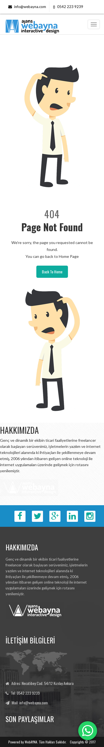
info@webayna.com (30, 6)
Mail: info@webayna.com (30, 702)
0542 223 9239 (70, 6)
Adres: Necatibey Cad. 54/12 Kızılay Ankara (42, 683)
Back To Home (52, 271)
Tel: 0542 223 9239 (25, 693)
